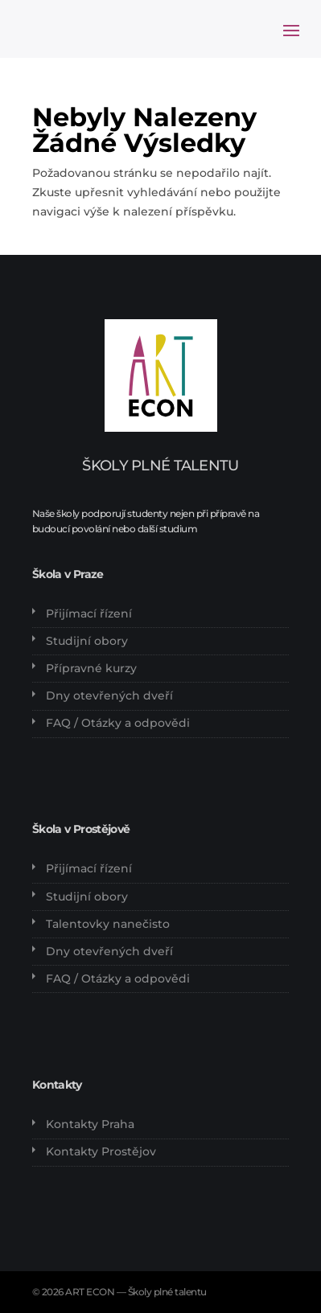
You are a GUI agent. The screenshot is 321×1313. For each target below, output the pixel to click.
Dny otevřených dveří (109, 695)
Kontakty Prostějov (101, 1151)
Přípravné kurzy (91, 668)
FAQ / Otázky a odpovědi (118, 723)
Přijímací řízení (89, 613)
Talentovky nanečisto (108, 924)
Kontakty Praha (90, 1124)
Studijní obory (87, 641)
